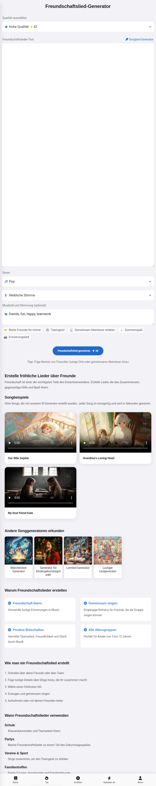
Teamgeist (55, 342)
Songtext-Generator (139, 39)
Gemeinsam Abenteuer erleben (92, 342)
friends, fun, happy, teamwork (78, 329)
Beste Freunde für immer (22, 342)
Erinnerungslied (16, 349)
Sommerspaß (131, 342)
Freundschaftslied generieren (78, 362)
